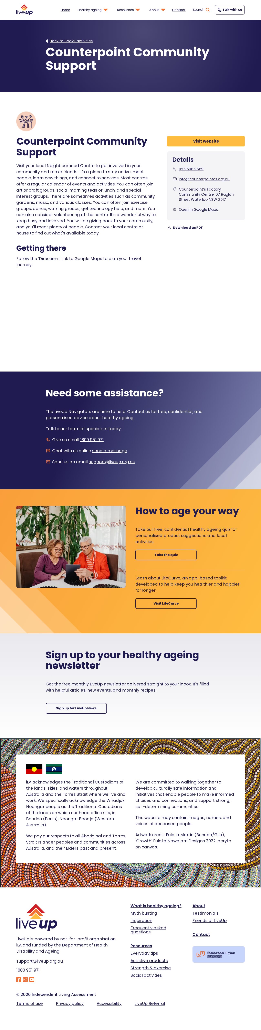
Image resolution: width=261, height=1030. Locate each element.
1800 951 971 (92, 440)
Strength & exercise (150, 968)
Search (201, 9)
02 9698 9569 (191, 169)
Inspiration (141, 920)
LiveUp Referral (150, 1003)
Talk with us (229, 10)
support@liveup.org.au (112, 462)
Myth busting (143, 913)
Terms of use (29, 1003)
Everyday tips (144, 953)
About (198, 906)
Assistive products (149, 961)
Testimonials (205, 913)
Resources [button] (129, 10)
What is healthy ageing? (155, 906)
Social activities (146, 975)
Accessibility (109, 1003)
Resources (141, 946)
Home (65, 10)
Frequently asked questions (148, 930)
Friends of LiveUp (209, 920)
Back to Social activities (71, 41)
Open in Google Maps (198, 209)
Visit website (206, 141)
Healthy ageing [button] (93, 10)
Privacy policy (70, 1003)
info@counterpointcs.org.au (204, 179)
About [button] (157, 10)
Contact (179, 10)
